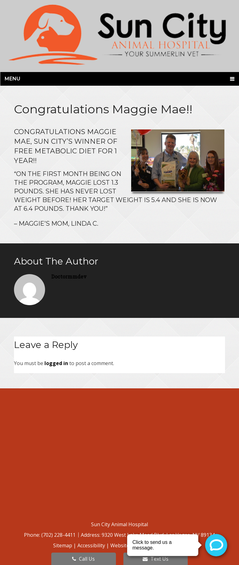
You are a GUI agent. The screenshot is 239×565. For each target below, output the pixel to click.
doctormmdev (69, 276)
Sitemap (62, 545)
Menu (12, 79)
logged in (56, 363)
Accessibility (91, 545)
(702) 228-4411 (59, 534)
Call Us (83, 558)
